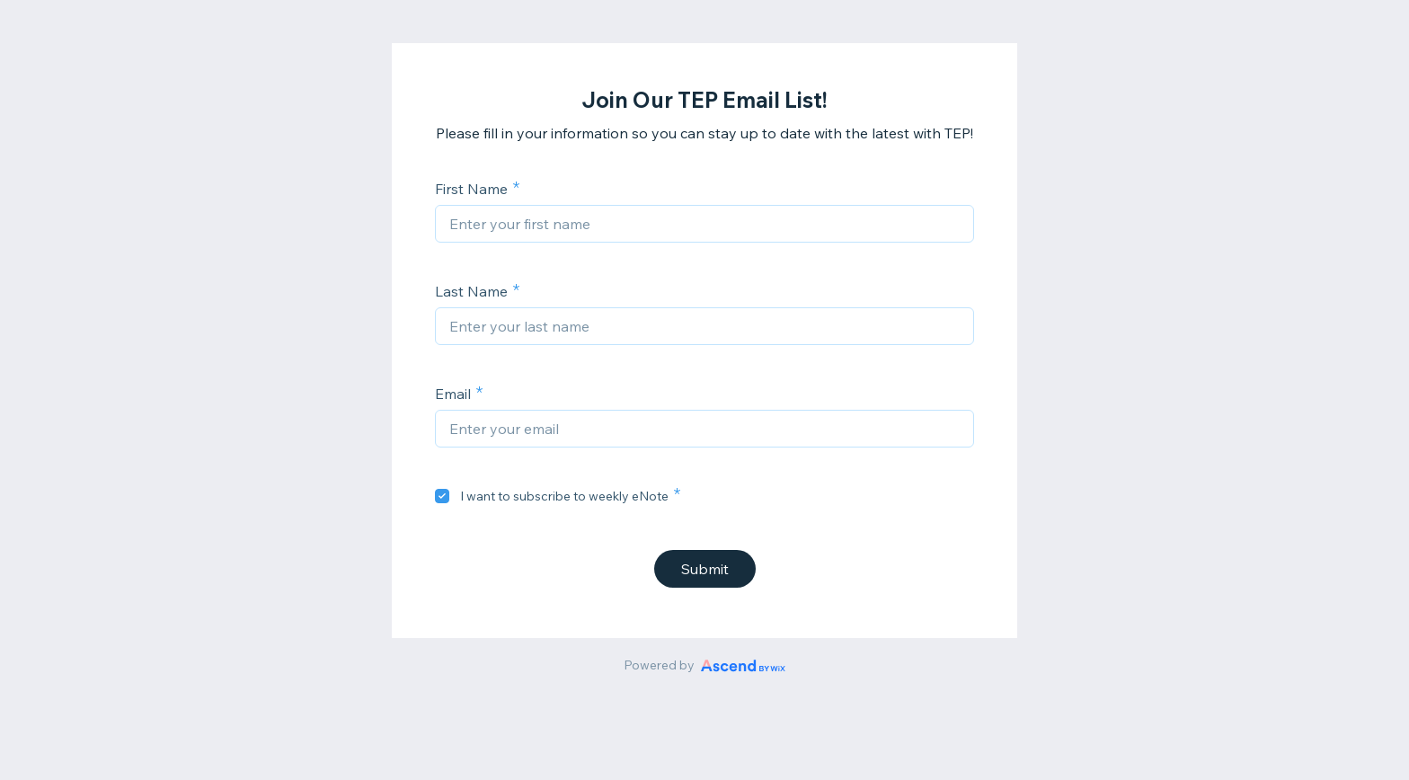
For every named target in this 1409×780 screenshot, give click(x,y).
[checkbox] (442, 496)
